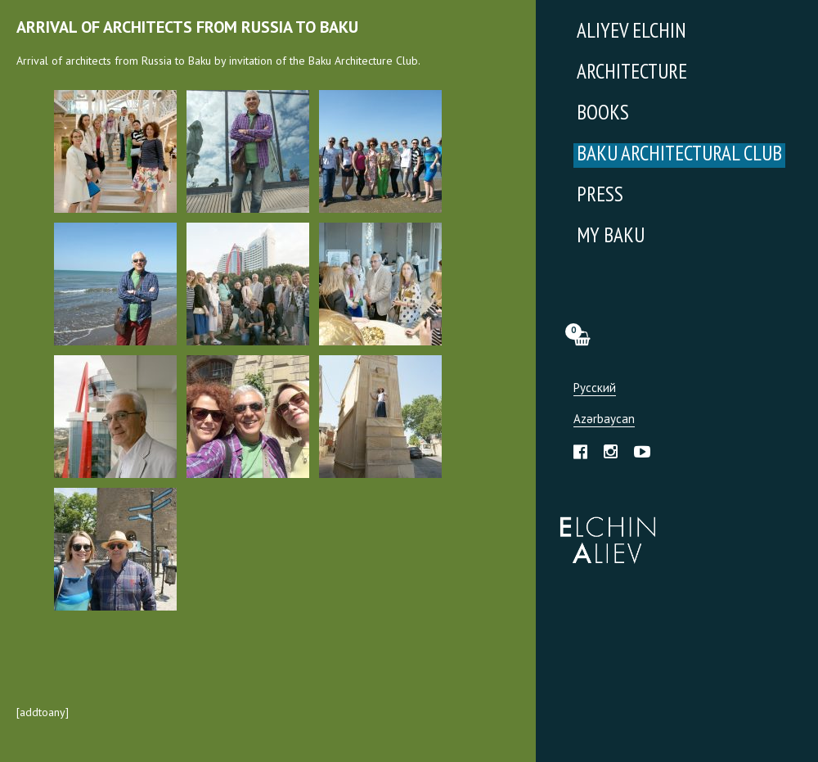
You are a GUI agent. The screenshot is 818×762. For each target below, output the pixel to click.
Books (603, 114)
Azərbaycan (604, 419)
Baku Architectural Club (679, 155)
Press (600, 196)
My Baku (611, 237)
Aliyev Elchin (631, 32)
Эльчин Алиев (604, 531)
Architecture (632, 73)
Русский (594, 388)
